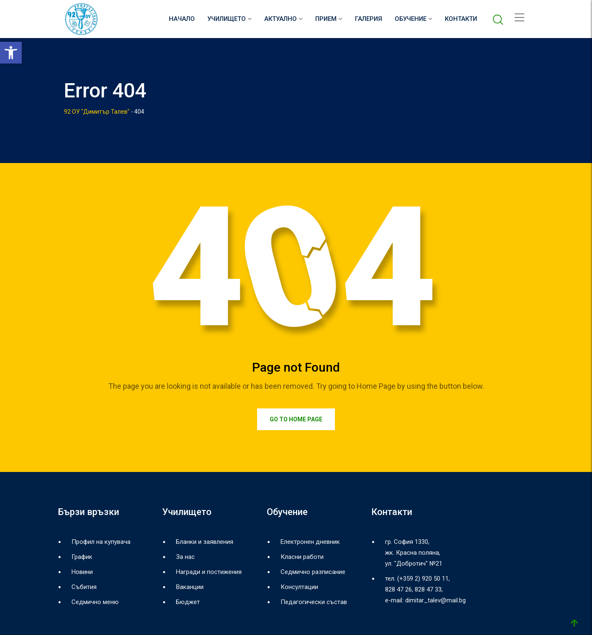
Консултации (299, 587)
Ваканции (190, 587)
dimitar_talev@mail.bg (435, 600)
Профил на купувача (100, 542)
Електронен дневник (310, 542)
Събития (84, 587)
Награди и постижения (209, 572)
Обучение (410, 19)
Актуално (280, 19)
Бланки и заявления (204, 542)
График (81, 557)
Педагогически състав (314, 602)
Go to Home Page (296, 419)
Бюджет (188, 602)
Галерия (368, 19)
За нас (185, 557)
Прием (326, 19)
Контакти (461, 19)
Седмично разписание (313, 572)
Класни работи (302, 557)
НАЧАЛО (182, 19)
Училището (226, 19)
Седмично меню (95, 602)
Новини (82, 572)
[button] (11, 53)
